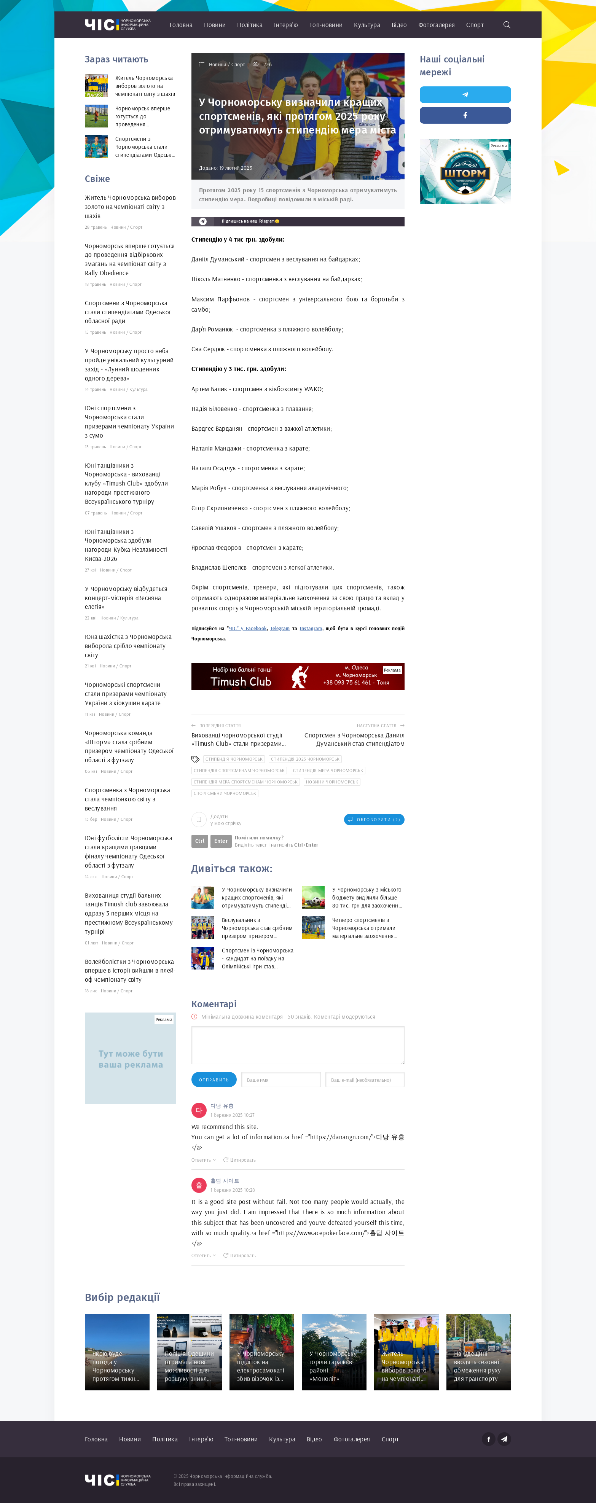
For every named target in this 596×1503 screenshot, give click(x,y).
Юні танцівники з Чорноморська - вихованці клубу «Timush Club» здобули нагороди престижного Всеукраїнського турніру (126, 483)
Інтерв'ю (286, 25)
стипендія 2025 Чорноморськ (305, 759)
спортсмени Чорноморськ (225, 793)
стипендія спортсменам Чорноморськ (239, 770)
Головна (181, 25)
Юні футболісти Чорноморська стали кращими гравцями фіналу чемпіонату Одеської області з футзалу (128, 851)
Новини (215, 25)
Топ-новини (326, 25)
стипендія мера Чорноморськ (328, 770)
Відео (399, 25)
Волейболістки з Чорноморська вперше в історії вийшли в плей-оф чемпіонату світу (130, 970)
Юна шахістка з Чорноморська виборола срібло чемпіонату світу (128, 645)
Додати (216, 819)
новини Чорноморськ (332, 782)
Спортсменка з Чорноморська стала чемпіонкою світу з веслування (128, 799)
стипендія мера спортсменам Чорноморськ (246, 782)
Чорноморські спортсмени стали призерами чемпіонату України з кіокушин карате (126, 693)
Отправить (214, 1080)
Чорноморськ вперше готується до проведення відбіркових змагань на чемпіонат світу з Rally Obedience (130, 259)
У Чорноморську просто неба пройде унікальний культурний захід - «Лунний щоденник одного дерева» (129, 364)
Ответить (203, 1160)
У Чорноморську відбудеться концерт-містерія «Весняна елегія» (126, 597)
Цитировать (239, 1160)
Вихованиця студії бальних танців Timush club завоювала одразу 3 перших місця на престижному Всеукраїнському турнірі (129, 913)
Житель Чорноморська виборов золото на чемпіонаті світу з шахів (130, 206)
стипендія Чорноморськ (234, 759)
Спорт (475, 25)
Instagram (311, 628)
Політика (250, 25)
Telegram (280, 628)
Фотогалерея (437, 25)
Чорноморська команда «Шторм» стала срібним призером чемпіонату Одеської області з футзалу (129, 746)
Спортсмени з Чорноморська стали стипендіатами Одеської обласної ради (128, 312)
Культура (367, 25)
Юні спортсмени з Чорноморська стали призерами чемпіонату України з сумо (129, 421)
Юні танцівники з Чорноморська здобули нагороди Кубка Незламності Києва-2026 (126, 544)
